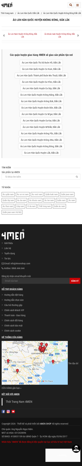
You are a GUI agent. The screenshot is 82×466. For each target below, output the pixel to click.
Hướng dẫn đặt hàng (13, 295)
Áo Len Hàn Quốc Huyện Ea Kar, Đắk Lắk (41, 120)
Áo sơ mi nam (23, 194)
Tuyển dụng (9, 253)
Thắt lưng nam (45, 206)
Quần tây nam (8, 200)
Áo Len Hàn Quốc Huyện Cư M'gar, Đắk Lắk (41, 114)
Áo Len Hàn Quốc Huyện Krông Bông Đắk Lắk (62, 13)
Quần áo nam (59, 206)
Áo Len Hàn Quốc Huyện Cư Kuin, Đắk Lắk (41, 69)
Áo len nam (49, 200)
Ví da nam (31, 206)
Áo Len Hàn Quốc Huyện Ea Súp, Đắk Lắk (41, 88)
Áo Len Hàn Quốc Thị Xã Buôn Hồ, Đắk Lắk (41, 62)
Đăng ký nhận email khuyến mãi (38, 279)
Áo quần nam (8, 194)
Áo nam (72, 200)
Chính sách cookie (12, 330)
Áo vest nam (37, 194)
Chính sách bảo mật (13, 325)
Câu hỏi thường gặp (13, 305)
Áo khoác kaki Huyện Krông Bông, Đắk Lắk (59, 35)
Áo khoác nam (35, 200)
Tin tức (7, 258)
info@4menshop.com (20, 263)
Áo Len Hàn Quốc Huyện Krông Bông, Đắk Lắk (41, 146)
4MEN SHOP (45, 423)
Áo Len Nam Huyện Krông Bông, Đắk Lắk (22, 35)
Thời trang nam (7, 13)
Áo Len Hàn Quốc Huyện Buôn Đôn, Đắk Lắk (41, 107)
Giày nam (20, 206)
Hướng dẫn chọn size (14, 300)
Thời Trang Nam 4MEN (19, 401)
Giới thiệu (8, 243)
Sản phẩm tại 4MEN (41, 175)
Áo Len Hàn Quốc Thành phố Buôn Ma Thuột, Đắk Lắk (41, 75)
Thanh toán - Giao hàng (14, 315)
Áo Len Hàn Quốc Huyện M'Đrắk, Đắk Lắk (41, 127)
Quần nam (61, 200)
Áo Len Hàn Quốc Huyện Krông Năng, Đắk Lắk (41, 94)
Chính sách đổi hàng (13, 320)
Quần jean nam (67, 194)
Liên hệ (7, 248)
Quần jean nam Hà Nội (12, 212)
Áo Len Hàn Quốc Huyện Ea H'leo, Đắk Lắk (41, 82)
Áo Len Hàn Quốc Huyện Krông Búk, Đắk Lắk (41, 101)
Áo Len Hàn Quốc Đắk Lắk (28, 13)
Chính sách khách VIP (14, 310)
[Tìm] (77, 177)
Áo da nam (21, 200)
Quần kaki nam (51, 194)
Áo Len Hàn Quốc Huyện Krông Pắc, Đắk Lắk (41, 133)
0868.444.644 (18, 268)
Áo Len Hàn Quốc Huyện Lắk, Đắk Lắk (41, 152)
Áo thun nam (8, 206)
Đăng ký (75, 281)
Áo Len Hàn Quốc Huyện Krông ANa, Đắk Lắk (41, 140)
